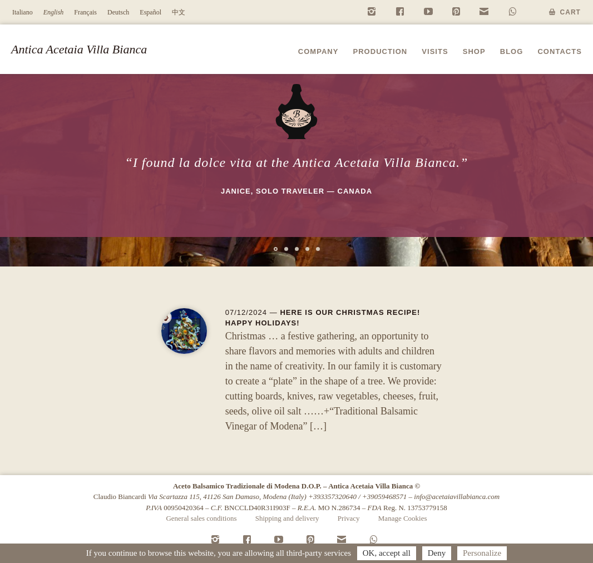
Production (380, 51)
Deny (437, 553)
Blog (511, 51)
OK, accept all (387, 553)
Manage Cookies (402, 518)
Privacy (349, 518)
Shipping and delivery (287, 518)
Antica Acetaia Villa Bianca (79, 49)
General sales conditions (201, 518)
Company (318, 51)
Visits (435, 51)
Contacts (559, 51)
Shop (474, 51)
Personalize (482, 553)
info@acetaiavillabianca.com (457, 496)
